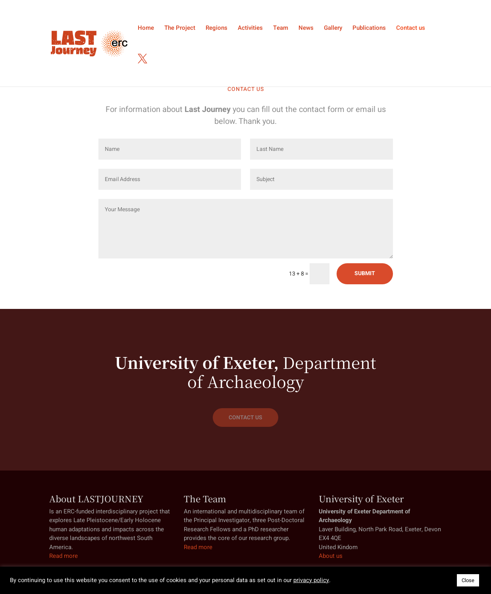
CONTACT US (245, 417)
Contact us (410, 28)
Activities (250, 28)
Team (280, 28)
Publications (369, 28)
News (306, 28)
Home (146, 28)
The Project (179, 28)
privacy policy (311, 580)
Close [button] (468, 580)
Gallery (333, 28)
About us (331, 556)
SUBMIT (364, 273)
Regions (216, 28)
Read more (63, 556)
